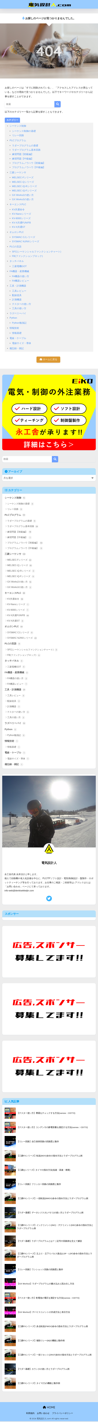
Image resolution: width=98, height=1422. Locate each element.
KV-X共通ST (18, 227)
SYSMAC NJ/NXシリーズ (25, 241)
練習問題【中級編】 (22, 158)
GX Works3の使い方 (23, 199)
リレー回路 (18, 135)
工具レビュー (19, 291)
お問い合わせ (43, 1414)
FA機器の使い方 (20, 276)
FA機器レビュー (20, 280)
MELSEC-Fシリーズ (23, 177)
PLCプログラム (18, 140)
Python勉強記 (19, 323)
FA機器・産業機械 (19, 271)
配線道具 (17, 295)
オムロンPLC (17, 232)
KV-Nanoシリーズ (21, 214)
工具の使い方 (19, 308)
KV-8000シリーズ (21, 218)
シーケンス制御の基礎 (24, 131)
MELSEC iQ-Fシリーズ (24, 190)
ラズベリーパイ (18, 313)
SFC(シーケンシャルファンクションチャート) (36, 251)
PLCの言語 (15, 246)
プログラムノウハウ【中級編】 (28, 167)
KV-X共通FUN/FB (21, 222)
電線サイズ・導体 (21, 343)
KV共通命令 (18, 209)
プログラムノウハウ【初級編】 (28, 163)
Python (13, 318)
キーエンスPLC (18, 204)
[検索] (57, 104)
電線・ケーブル (18, 338)
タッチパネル (17, 261)
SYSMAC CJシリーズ (23, 237)
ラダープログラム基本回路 (26, 150)
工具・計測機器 (18, 285)
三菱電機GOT (19, 266)
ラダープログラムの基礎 (25, 145)
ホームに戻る (48, 359)
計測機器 (17, 299)
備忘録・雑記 (17, 348)
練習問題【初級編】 (22, 154)
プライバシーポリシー (62, 1414)
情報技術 (14, 328)
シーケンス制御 (18, 126)
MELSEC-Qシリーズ (23, 182)
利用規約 (30, 1414)
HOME (49, 1408)
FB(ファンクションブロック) (27, 256)
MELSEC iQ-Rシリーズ (24, 186)
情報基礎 (17, 333)
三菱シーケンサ (18, 172)
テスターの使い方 (21, 304)
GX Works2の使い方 (23, 195)
